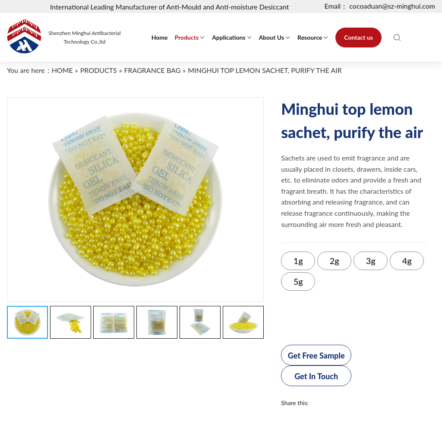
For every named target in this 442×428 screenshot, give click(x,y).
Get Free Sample (316, 355)
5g (298, 281)
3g (371, 260)
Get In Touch (316, 376)
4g (407, 260)
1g (298, 260)
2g (334, 260)
